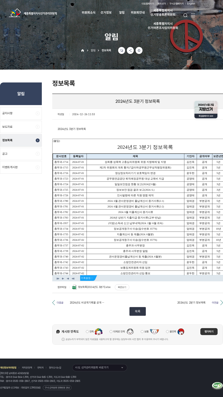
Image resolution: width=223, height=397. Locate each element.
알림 (122, 12)
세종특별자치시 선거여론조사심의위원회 (163, 26)
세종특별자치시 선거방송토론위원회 (163, 12)
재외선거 (161, 3)
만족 (92, 331)
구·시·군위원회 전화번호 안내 (57, 387)
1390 (32, 387)
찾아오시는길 (55, 367)
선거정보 (106, 12)
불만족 (173, 331)
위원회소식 (88, 12)
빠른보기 (122, 287)
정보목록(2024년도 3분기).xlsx (91, 287)
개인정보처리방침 (8, 367)
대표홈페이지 (148, 3)
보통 (146, 331)
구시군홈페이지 (176, 3)
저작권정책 (27, 367)
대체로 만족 (119, 331)
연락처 (40, 367)
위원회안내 (138, 12)
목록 (137, 311)
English (191, 3)
